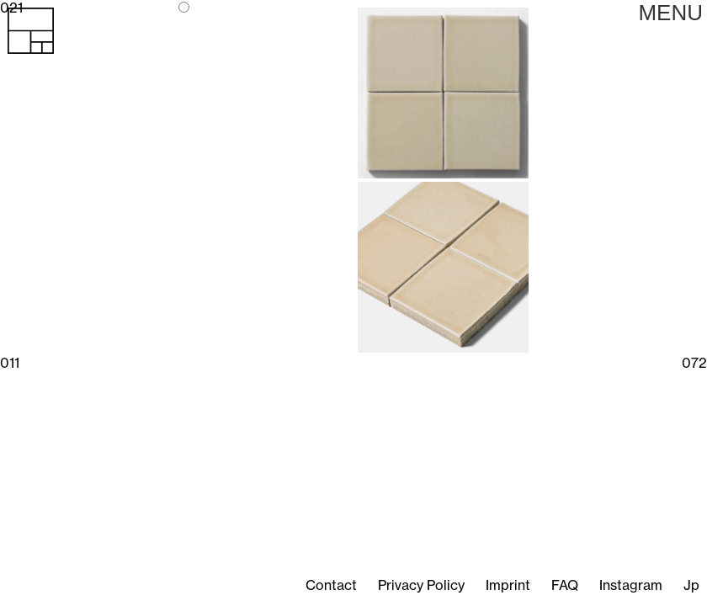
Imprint (508, 585)
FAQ (564, 585)
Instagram (630, 585)
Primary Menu (670, 13)
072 (694, 362)
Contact (331, 585)
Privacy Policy (421, 585)
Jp (691, 585)
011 (9, 362)
